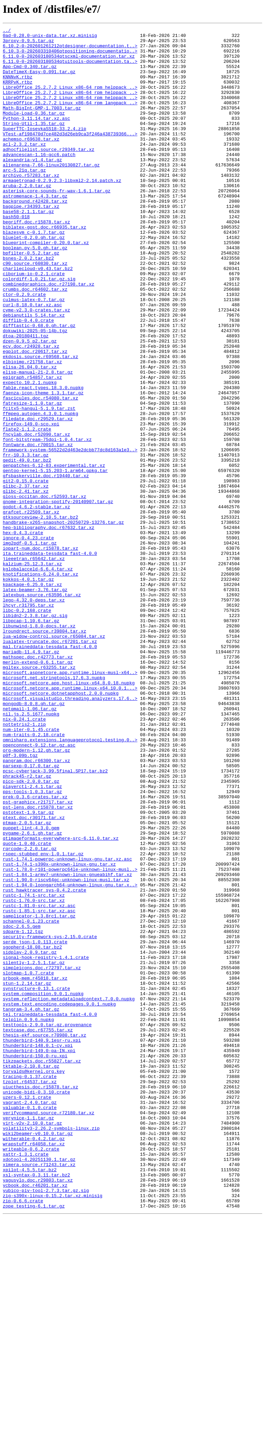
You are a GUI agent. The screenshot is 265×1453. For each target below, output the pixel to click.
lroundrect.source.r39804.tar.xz (44, 752)
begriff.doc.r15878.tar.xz (36, 261)
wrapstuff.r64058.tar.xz (34, 1367)
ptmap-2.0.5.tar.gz (27, 982)
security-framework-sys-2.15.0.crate (50, 1119)
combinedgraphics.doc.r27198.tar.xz (48, 336)
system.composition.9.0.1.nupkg (43, 1187)
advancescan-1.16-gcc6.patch (39, 180)
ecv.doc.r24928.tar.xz (31, 410)
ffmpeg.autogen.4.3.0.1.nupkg (40, 491)
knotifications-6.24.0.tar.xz (40, 684)
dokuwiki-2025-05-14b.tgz (35, 391)
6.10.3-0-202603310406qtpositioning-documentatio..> (70, 56)
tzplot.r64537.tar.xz (30, 1293)
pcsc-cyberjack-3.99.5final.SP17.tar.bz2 (55, 920)
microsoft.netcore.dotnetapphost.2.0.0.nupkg (60, 827)
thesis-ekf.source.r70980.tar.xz (44, 1237)
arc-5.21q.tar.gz (24, 199)
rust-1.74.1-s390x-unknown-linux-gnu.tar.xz (59, 1032)
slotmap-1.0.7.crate (28, 1162)
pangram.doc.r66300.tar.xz (36, 907)
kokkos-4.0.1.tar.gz (28, 690)
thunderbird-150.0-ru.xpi (35, 1262)
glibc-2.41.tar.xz (26, 584)
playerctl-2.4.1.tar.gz (32, 938)
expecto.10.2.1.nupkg (30, 454)
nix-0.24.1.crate (24, 858)
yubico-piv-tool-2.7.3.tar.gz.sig (46, 1423)
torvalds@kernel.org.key (34, 1280)
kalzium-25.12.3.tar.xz (32, 671)
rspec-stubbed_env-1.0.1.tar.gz (43, 1019)
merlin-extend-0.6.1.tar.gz (38, 789)
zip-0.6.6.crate (23, 1436)
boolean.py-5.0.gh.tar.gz (35, 292)
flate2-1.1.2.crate (27, 510)
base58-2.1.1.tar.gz (28, 249)
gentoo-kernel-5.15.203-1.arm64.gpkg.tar (55, 559)
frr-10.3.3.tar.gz (26, 541)
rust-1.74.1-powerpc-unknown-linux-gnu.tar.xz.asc (67, 1025)
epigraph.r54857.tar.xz (32, 447)
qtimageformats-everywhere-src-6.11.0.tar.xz (60, 1001)
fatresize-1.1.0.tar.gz (32, 478)
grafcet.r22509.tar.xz (31, 609)
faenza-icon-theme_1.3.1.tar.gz (43, 466)
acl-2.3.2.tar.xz (24, 168)
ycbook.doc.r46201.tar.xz (35, 1417)
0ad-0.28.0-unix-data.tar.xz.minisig (50, 37)
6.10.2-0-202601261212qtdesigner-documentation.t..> (70, 50)
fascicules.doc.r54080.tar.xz (40, 472)
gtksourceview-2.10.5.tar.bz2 (40, 615)
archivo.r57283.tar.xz (31, 205)
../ (7, 31)
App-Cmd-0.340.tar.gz (30, 74)
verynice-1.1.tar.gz (28, 1336)
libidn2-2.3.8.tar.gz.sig (35, 733)
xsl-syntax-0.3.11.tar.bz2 (36, 1405)
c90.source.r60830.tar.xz (35, 311)
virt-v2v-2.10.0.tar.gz (32, 1342)
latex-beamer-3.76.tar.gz (35, 702)
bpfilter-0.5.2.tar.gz (31, 298)
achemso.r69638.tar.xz (31, 161)
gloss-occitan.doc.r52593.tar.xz (44, 590)
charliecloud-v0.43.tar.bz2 (38, 317)
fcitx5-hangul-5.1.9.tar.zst (39, 485)
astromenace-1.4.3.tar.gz (35, 230)
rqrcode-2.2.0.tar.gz (30, 1013)
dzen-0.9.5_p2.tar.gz (30, 404)
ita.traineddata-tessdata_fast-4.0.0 (50, 659)
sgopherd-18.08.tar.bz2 (32, 1131)
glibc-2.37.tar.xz (26, 578)
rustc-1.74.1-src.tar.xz (34, 1069)
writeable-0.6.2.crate (31, 1373)
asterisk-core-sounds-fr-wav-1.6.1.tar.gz (56, 224)
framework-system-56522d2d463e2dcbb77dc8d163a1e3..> (70, 534)
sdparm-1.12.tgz (23, 1112)
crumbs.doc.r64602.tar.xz (35, 342)
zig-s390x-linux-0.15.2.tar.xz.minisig (52, 1429)
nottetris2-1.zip (24, 864)
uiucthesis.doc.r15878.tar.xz (40, 1299)
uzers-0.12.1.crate (27, 1311)
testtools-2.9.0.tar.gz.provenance (47, 1224)
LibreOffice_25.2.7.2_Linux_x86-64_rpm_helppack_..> (70, 99)
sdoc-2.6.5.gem (21, 1106)
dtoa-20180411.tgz (26, 398)
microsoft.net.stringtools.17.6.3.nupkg (54, 808)
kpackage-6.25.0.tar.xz (32, 696)
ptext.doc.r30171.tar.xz (34, 976)
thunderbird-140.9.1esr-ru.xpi (42, 1243)
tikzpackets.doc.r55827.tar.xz (42, 1268)
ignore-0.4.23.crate (28, 640)
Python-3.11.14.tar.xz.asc (36, 137)
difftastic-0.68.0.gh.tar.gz (39, 385)
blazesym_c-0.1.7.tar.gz (34, 273)
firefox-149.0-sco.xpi (31, 503)
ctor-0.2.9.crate (24, 348)
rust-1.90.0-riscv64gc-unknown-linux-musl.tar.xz (66, 1050)
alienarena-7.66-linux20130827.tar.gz (51, 193)
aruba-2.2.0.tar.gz (27, 217)
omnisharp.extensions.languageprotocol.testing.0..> (70, 882)
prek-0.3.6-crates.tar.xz (35, 951)
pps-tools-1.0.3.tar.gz (32, 945)
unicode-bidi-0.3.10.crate (36, 1305)
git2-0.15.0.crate (26, 572)
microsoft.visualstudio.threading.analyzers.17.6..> (70, 833)
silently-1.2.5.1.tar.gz (34, 1150)
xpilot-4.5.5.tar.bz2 (30, 1398)
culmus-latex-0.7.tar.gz (34, 354)
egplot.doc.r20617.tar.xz (35, 416)
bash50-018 (16, 255)
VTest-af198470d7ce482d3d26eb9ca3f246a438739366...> (70, 155)
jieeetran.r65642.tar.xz (34, 665)
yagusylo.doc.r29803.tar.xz (38, 1411)
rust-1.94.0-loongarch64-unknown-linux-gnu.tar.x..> (70, 1056)
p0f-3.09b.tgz (20, 901)
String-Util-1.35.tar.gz (34, 143)
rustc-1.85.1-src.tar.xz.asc (39, 1088)
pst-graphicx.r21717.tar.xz (38, 957)
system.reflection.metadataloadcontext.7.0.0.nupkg (69, 1193)
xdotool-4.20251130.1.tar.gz (39, 1386)
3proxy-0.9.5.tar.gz (28, 43)
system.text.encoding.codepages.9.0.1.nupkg (59, 1199)
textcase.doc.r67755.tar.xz (38, 1231)
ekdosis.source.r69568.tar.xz (40, 423)
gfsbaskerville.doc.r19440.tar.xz (46, 565)
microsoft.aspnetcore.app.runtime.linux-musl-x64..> (70, 802)
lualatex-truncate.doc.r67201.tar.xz (50, 764)
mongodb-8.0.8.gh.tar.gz (34, 839)
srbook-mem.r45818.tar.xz (35, 1168)
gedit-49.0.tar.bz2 (27, 547)
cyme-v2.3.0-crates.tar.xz (36, 367)
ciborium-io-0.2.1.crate (34, 323)
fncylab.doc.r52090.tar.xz (36, 516)
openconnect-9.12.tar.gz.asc (39, 889)
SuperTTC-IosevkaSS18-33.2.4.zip (44, 149)
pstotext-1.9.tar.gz (28, 969)
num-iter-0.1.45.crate (31, 870)
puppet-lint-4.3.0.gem (31, 988)
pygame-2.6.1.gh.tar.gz (32, 994)
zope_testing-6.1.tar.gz (34, 1442)
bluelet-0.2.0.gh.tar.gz (34, 280)
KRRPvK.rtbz (17, 93)
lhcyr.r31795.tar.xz (28, 721)
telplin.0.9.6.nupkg (28, 1218)
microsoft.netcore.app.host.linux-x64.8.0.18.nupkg (69, 814)
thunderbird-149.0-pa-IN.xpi (39, 1255)
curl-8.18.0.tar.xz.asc (32, 360)
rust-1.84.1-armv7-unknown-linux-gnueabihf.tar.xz (67, 1044)
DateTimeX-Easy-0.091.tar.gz (39, 81)
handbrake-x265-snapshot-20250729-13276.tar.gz (63, 621)
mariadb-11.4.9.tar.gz (31, 777)
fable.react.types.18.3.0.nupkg (43, 460)
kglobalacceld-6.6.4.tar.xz (38, 677)
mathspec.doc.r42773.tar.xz (38, 783)
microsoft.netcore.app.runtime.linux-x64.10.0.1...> (70, 820)
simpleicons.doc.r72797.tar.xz (42, 1156)
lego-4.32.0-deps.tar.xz (34, 715)
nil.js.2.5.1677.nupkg (31, 851)
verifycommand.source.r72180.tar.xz (48, 1330)
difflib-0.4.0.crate (28, 379)
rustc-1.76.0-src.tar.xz (34, 1075)
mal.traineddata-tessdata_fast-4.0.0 (50, 771)
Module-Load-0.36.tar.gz (34, 130)
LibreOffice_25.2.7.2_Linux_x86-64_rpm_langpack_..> (70, 118)
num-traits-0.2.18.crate (34, 876)
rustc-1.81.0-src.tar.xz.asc (39, 1081)
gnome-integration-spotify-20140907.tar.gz (58, 597)
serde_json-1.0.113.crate (35, 1125)
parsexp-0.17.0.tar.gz (31, 914)
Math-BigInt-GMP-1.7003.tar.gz (42, 124)
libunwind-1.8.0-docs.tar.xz (39, 746)
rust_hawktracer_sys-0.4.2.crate (44, 1063)
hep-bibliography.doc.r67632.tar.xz (48, 628)
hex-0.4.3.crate (23, 634)
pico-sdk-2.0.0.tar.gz (31, 932)
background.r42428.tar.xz (35, 236)
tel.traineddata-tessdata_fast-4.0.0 (50, 1212)
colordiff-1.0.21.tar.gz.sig (39, 329)
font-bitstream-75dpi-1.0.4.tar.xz (47, 522)
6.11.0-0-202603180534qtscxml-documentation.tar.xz (69, 62)
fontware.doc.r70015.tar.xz (38, 528)
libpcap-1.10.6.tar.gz (31, 740)
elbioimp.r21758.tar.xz (32, 429)
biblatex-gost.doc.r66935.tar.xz (44, 267)
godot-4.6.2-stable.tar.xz (36, 603)
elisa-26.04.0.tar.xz (30, 435)
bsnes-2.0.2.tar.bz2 (28, 304)
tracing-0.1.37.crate (30, 1286)
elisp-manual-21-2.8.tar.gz (38, 441)
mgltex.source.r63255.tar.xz (39, 795)
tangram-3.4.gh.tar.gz (31, 1206)
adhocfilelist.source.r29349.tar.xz (48, 174)
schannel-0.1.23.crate (31, 1100)
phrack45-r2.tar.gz (27, 926)
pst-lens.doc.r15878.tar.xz (38, 963)
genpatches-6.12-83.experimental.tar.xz (54, 553)
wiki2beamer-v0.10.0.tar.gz (38, 1355)
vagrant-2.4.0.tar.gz (30, 1318)
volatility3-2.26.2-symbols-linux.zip (51, 1349)
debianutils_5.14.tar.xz (34, 373)
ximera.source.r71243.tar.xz (39, 1392)
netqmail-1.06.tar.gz (30, 845)
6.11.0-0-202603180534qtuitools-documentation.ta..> (70, 68)
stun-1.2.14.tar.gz (27, 1175)
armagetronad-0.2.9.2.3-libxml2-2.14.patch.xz (62, 211)
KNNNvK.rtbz (17, 87)
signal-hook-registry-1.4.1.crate (46, 1144)
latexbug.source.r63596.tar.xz (42, 708)
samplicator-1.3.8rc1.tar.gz (39, 1094)
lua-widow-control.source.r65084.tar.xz (54, 758)
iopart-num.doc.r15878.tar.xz (40, 652)
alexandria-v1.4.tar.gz (32, 186)
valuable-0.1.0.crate (30, 1324)
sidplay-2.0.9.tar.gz (30, 1137)
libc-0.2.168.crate (27, 727)
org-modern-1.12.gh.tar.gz (36, 895)
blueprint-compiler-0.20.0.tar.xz (46, 286)
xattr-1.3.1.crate (26, 1380)
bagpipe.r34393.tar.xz (31, 242)
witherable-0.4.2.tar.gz (34, 1361)
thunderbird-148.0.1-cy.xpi (38, 1249)
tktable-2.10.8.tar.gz (31, 1274)
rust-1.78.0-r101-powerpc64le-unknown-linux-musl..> (70, 1038)
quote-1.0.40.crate (27, 1007)
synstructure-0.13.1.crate (36, 1181)
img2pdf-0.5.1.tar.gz (30, 646)
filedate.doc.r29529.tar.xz (38, 497)
